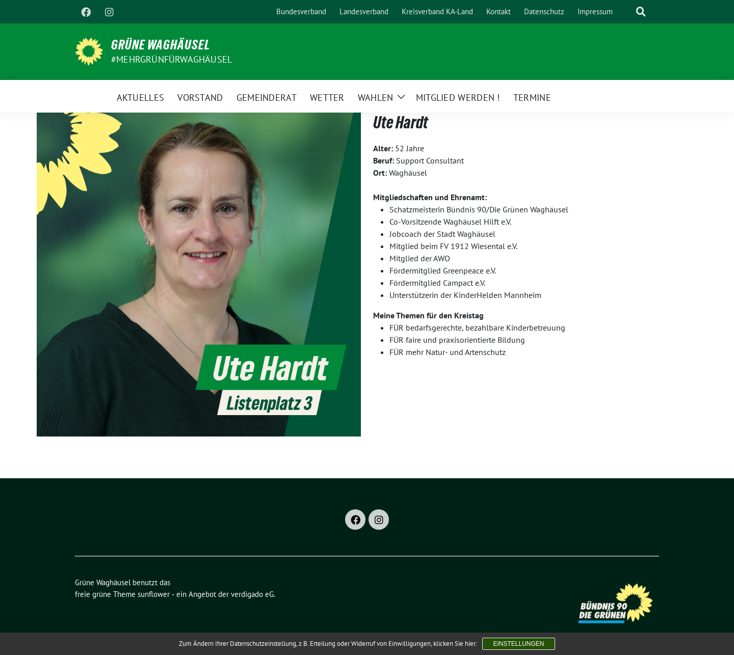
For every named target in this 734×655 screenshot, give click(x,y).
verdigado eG (252, 594)
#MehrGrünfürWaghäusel (171, 59)
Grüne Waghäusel (160, 44)
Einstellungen (518, 643)
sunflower (154, 594)
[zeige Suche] (641, 12)
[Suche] (626, 12)
